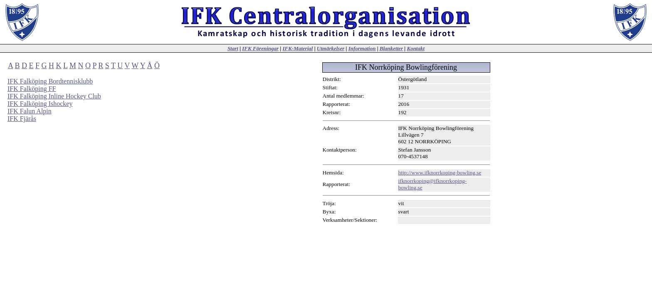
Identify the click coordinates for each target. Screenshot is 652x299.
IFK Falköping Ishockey (39, 103)
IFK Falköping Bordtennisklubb (50, 81)
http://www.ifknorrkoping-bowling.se (440, 172)
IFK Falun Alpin (29, 111)
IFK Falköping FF (31, 88)
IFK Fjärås (21, 118)
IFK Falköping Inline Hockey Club (54, 96)
